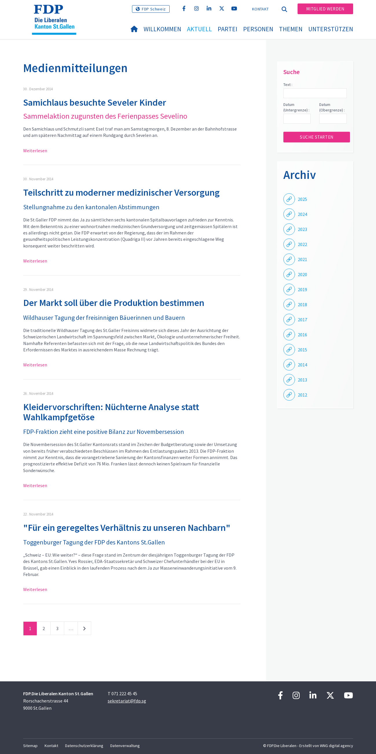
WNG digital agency (336, 745)
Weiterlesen (35, 150)
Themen (290, 29)
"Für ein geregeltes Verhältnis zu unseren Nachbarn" (126, 527)
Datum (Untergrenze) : (296, 107)
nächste (84, 629)
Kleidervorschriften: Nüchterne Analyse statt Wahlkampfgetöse (111, 412)
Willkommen (162, 29)
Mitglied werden (325, 9)
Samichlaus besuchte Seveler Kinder (94, 102)
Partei (227, 29)
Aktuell (199, 29)
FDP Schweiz (154, 9)
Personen (258, 29)
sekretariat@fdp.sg (127, 701)
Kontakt (260, 9)
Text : (287, 84)
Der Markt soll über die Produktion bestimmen (113, 303)
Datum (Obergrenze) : (332, 107)
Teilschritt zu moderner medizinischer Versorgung (121, 192)
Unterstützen (330, 29)
